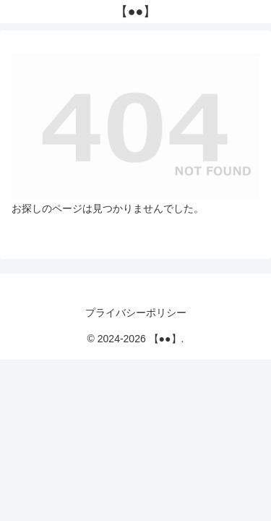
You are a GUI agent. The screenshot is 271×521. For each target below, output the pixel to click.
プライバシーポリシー (135, 312)
